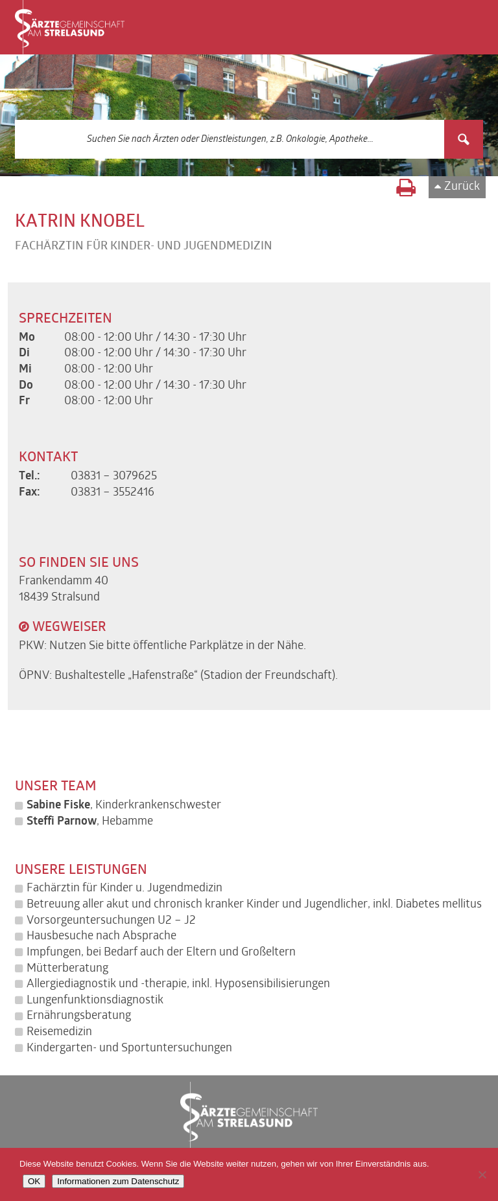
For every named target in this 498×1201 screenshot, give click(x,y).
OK (34, 1181)
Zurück (462, 186)
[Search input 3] (230, 139)
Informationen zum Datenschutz (118, 1181)
